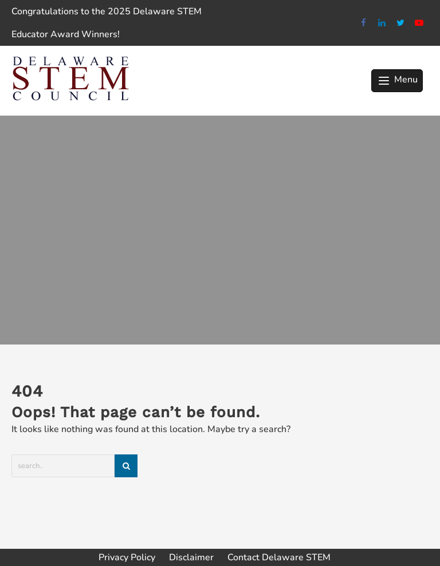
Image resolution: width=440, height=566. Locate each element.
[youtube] (419, 23)
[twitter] (400, 23)
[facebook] (363, 23)
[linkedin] (382, 23)
